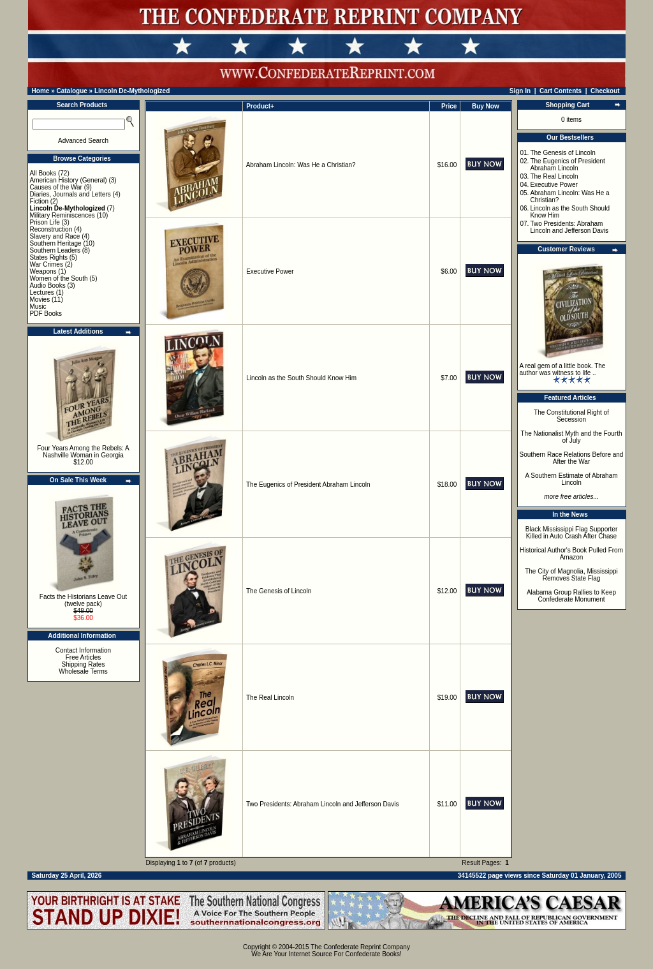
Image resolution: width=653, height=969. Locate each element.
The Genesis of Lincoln (278, 591)
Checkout (605, 90)
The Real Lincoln (270, 697)
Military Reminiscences (62, 215)
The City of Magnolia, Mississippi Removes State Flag (571, 575)
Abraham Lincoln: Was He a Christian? (301, 164)
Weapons (43, 271)
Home (41, 90)
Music (38, 306)
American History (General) (68, 180)
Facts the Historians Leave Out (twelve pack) (83, 600)
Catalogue (71, 90)
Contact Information (83, 650)
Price (449, 106)
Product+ (260, 106)
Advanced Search (83, 140)
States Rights (49, 257)
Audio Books (48, 285)
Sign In (520, 90)
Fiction (39, 201)
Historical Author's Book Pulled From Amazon (571, 554)
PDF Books (46, 313)
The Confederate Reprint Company (360, 947)
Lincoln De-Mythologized (132, 90)
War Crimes (46, 264)
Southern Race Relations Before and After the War (572, 458)
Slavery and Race (55, 236)
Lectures (42, 292)
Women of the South (59, 278)
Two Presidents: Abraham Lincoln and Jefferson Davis (322, 804)
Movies (40, 299)
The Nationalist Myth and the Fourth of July (571, 437)
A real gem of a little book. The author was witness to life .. (563, 369)
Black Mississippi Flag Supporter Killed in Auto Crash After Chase (571, 533)
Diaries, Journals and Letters (70, 194)
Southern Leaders (55, 250)
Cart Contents (560, 90)
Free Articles (83, 657)
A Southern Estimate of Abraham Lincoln (571, 479)
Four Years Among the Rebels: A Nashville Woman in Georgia (83, 452)
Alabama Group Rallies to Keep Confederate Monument (571, 596)
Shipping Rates (83, 664)
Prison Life (45, 222)
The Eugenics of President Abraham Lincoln (308, 484)
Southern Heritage (56, 243)
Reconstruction (51, 229)
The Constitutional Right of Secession (571, 416)
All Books (43, 173)
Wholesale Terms (83, 671)
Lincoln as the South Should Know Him (301, 377)
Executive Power (269, 271)
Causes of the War (56, 187)
